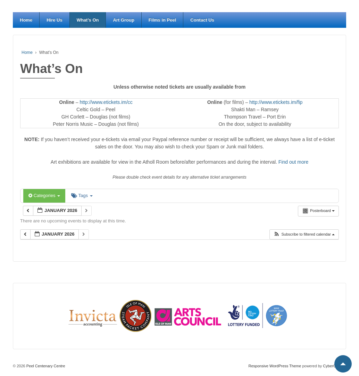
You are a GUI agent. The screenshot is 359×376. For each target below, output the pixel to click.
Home (26, 20)
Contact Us (202, 20)
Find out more (293, 162)
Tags (81, 195)
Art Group (123, 20)
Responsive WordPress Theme (275, 366)
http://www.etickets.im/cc (106, 102)
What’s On (88, 20)
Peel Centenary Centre (45, 366)
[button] (304, 234)
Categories (44, 195)
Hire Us (54, 20)
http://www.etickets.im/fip (275, 102)
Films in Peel (162, 20)
